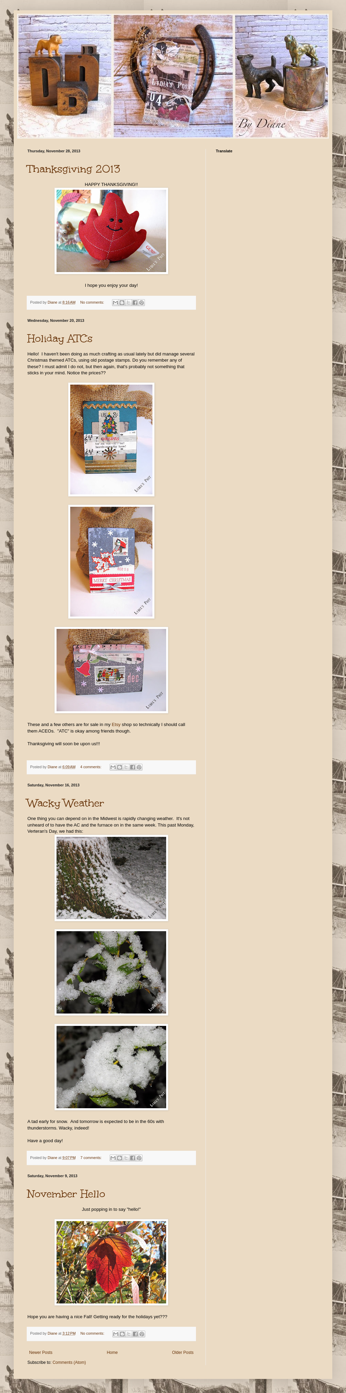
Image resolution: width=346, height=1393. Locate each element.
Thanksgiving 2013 (73, 169)
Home (112, 1352)
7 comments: (92, 1158)
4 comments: (91, 767)
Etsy (116, 724)
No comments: (92, 302)
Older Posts (183, 1352)
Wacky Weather (65, 803)
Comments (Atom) (69, 1362)
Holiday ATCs (59, 338)
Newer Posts (40, 1352)
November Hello (66, 1194)
